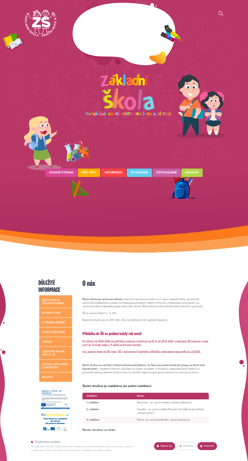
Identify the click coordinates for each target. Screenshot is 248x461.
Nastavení (186, 446)
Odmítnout (207, 446)
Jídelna (47, 342)
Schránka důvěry (53, 322)
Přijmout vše (164, 446)
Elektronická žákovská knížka (53, 302)
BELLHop (47, 377)
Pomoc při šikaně (53, 332)
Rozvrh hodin (51, 313)
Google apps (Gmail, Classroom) (55, 366)
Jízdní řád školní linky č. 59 (53, 353)
